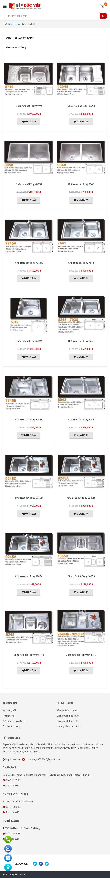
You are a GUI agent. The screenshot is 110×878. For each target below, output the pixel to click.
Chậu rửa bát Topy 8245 (81, 341)
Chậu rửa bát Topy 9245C (29, 498)
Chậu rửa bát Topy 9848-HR (81, 654)
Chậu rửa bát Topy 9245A (29, 576)
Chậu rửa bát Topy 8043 (81, 419)
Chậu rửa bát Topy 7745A (29, 262)
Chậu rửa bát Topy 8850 (29, 184)
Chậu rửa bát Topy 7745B (29, 419)
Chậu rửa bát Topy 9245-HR (29, 654)
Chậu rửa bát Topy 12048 (81, 106)
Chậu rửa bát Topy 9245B (81, 498)
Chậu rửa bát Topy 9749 (29, 106)
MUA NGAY (28, 121)
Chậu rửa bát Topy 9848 (81, 184)
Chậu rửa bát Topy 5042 (29, 341)
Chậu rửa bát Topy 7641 (81, 262)
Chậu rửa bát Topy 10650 (81, 576)
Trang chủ (13, 24)
